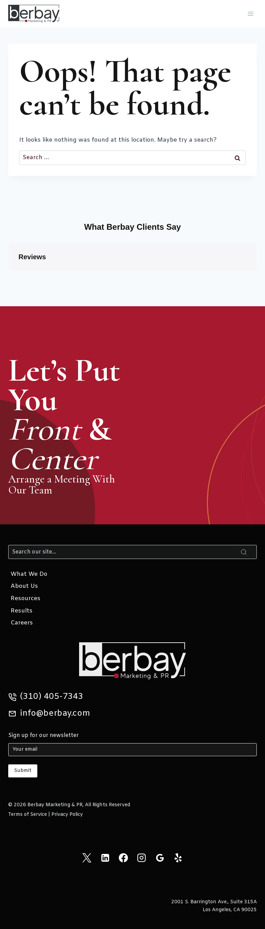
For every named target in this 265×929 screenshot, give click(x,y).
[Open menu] (250, 13)
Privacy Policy (67, 814)
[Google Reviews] (160, 858)
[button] (8, 277)
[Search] (132, 552)
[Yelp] (178, 858)
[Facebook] (123, 858)
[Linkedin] (105, 858)
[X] (87, 858)
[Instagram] (141, 858)
